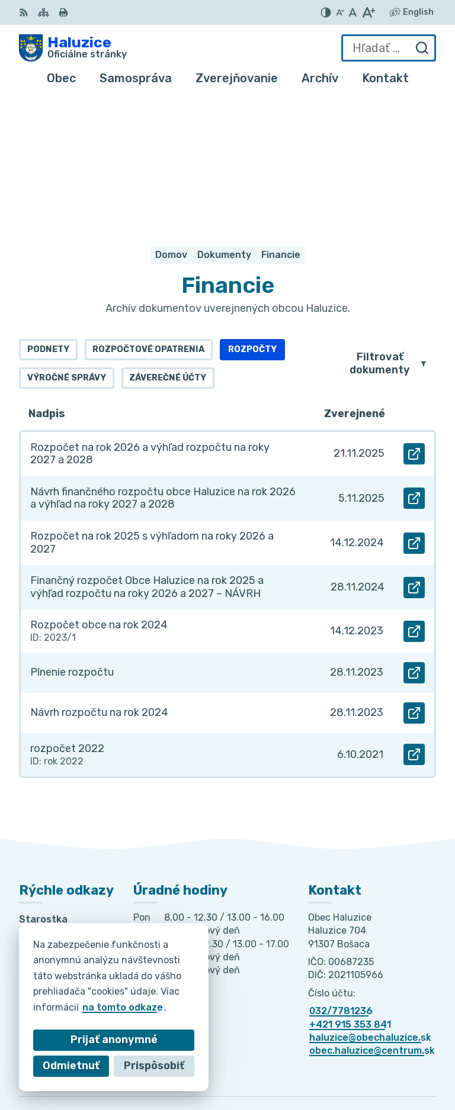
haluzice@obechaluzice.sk (370, 899)
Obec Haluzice (402, 1063)
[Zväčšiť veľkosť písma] (368, 12)
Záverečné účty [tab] (167, 240)
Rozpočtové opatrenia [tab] (148, 212)
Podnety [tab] (48, 212)
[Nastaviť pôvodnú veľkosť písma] (353, 12)
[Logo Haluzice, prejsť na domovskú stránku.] (73, 48)
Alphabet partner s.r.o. (381, 1047)
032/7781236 (341, 873)
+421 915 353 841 (350, 886)
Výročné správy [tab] (66, 240)
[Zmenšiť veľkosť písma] (340, 12)
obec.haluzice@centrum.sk (372, 913)
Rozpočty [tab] (252, 212)
